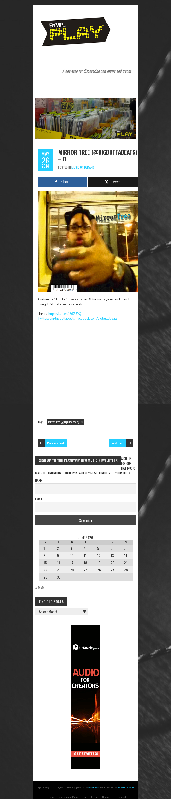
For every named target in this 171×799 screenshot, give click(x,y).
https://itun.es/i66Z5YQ (64, 313)
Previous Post (55, 442)
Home (51, 797)
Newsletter (108, 797)
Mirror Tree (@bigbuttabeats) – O (97, 155)
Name (38, 480)
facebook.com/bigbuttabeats (96, 318)
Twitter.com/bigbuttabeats (56, 318)
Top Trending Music (68, 797)
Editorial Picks (90, 797)
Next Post (118, 442)
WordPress (93, 787)
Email (39, 498)
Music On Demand (82, 167)
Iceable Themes (126, 787)
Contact (122, 797)
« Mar (39, 587)
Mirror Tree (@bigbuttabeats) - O (65, 422)
